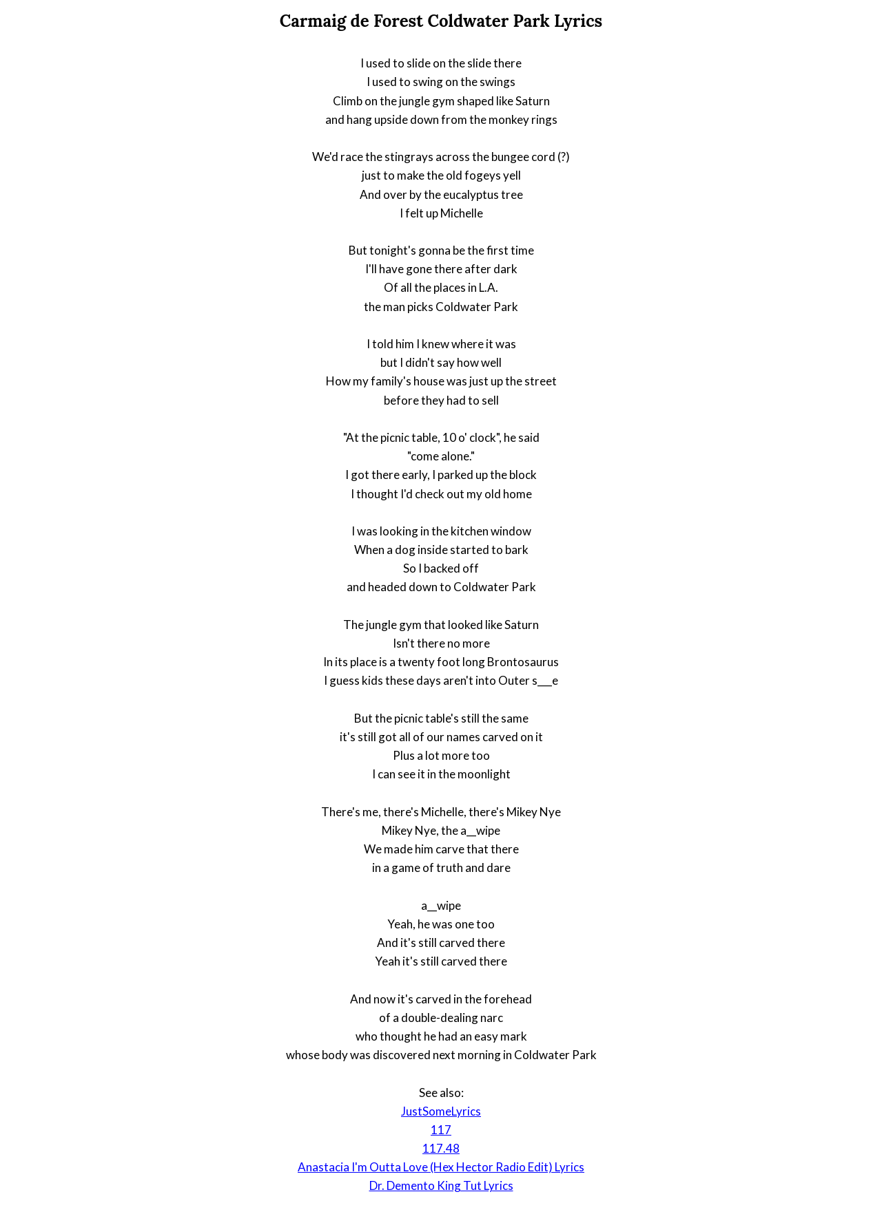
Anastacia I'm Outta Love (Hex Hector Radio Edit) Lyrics (441, 1167)
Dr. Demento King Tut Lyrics (441, 1185)
